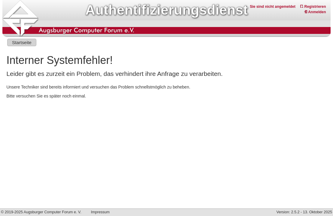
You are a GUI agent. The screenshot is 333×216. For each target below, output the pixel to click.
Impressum (100, 212)
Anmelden (315, 12)
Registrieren (313, 6)
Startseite (22, 42)
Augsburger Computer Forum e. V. (52, 212)
